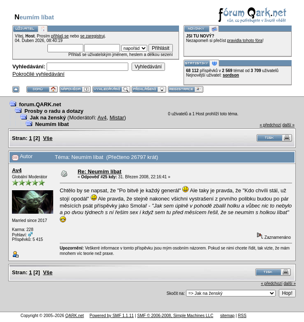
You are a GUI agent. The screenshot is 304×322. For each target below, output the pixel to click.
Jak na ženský (48, 117)
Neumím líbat (52, 124)
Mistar (117, 117)
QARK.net (74, 315)
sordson (231, 75)
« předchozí (270, 125)
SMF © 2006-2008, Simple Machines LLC (175, 315)
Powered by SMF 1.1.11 (112, 315)
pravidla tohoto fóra (245, 40)
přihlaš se (60, 36)
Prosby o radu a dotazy (53, 111)
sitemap (227, 315)
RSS (242, 315)
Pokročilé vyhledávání (38, 74)
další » (289, 125)
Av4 (101, 117)
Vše (47, 138)
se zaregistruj (92, 36)
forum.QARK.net (40, 104)
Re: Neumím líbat (99, 171)
